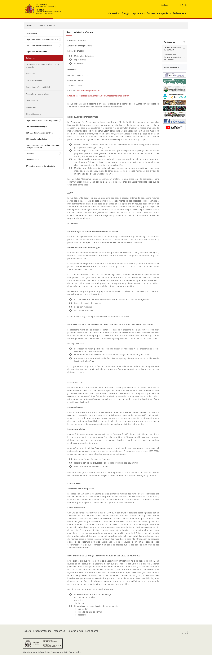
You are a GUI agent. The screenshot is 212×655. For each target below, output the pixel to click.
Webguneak (31, 107)
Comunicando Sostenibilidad (38, 87)
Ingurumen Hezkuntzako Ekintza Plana (42, 39)
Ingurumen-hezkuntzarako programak (42, 120)
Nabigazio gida (75, 630)
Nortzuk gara (31, 33)
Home (29, 25)
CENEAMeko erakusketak (36, 139)
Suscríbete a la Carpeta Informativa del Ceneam (172, 57)
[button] (144, 13)
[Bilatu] (182, 5)
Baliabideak (50, 25)
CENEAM (39, 25)
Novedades (30, 73)
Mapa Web (59, 630)
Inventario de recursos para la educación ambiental (42, 65)
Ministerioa (113, 13)
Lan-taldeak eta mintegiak (36, 126)
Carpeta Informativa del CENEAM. (172, 48)
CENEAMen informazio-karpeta (39, 45)
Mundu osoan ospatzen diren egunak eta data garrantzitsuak (43, 146)
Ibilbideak (30, 153)
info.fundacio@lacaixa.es (88, 90)
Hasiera (27, 630)
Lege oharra (91, 630)
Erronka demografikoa (159, 13)
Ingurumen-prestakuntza (36, 51)
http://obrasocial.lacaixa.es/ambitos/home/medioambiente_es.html (98, 95)
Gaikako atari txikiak (34, 80)
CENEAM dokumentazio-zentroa (39, 133)
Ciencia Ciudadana (33, 114)
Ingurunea (137, 13)
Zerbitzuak (178, 13)
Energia (126, 13)
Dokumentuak (32, 100)
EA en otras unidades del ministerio (40, 166)
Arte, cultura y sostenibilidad (37, 94)
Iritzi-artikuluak (32, 159)
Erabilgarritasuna (42, 630)
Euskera (164, 5)
